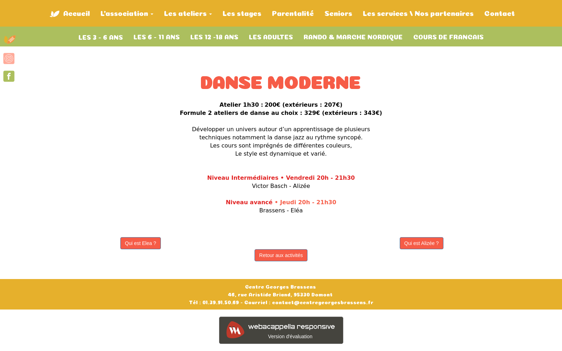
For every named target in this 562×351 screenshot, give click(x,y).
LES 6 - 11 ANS (156, 36)
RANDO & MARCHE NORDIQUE (353, 36)
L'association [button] (126, 13)
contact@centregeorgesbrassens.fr (322, 301)
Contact (499, 12)
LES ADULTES (271, 36)
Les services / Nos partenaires (418, 12)
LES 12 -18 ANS (214, 36)
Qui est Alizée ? (421, 243)
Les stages (242, 12)
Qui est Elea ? (140, 243)
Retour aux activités (281, 255)
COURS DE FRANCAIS (448, 36)
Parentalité (293, 12)
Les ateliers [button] (188, 13)
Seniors (338, 12)
